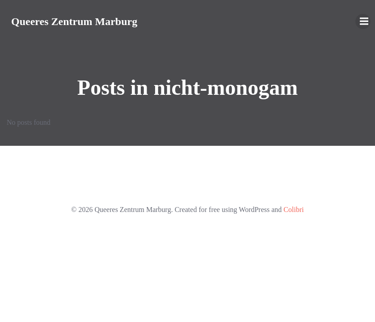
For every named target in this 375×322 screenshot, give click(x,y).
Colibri (293, 209)
